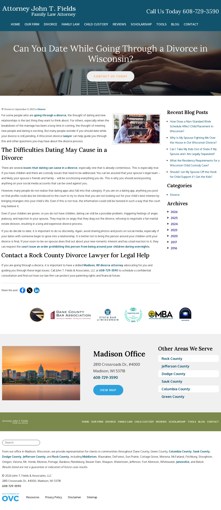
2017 (172, 242)
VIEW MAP (108, 390)
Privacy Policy (53, 497)
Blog (175, 24)
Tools (161, 24)
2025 (172, 218)
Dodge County (173, 373)
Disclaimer (74, 497)
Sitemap (92, 497)
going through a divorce (49, 115)
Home (15, 24)
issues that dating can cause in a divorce (50, 167)
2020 (172, 236)
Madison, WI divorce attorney (103, 265)
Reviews (119, 24)
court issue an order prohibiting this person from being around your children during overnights (85, 246)
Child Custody (96, 24)
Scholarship (141, 24)
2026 (172, 212)
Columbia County (176, 389)
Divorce (50, 24)
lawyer (67, 136)
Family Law (71, 24)
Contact (191, 24)
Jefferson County (175, 366)
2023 (172, 230)
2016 (172, 248)
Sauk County (172, 381)
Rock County (172, 358)
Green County (173, 396)
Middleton (89, 456)
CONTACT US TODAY (110, 76)
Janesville (182, 462)
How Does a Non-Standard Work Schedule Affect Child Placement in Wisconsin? (191, 126)
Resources (32, 497)
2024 (172, 224)
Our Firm (32, 24)
